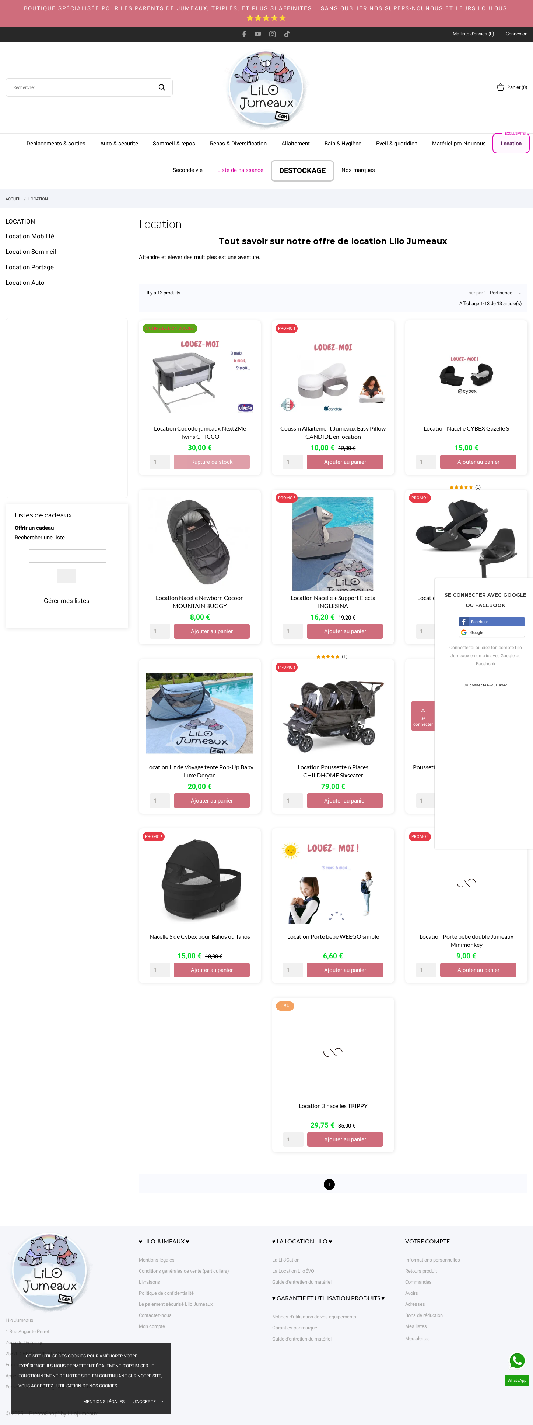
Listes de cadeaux (43, 515)
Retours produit (421, 1271)
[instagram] (272, 34)
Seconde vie (188, 170)
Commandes (418, 1282)
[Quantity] (160, 462)
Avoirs (411, 1293)
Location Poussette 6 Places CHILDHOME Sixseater (333, 771)
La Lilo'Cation (285, 1260)
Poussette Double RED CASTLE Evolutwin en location (466, 771)
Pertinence (501, 293)
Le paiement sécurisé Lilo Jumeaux (176, 1304)
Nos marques (358, 170)
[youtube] (258, 34)
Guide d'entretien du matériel (302, 1282)
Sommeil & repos (174, 143)
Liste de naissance (240, 170)
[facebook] (244, 34)
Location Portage (30, 267)
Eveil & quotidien (396, 143)
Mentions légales (104, 1401)
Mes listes (416, 1326)
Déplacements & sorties (56, 143)
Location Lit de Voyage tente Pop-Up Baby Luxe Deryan (199, 771)
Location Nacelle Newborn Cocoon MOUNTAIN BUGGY (200, 601)
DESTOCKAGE (302, 170)
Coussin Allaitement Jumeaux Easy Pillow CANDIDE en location (333, 432)
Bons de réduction (424, 1315)
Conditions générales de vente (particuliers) (184, 1271)
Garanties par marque (294, 1328)
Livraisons (149, 1282)
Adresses (415, 1304)
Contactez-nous (155, 1315)
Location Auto (25, 282)
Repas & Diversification (238, 143)
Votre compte (427, 1241)
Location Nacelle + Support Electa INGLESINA (333, 601)
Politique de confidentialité (166, 1293)
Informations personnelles (432, 1260)
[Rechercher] (89, 87)
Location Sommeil (31, 251)
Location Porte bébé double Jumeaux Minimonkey (466, 940)
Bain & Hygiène (343, 143)
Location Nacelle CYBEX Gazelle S (466, 428)
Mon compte (152, 1326)
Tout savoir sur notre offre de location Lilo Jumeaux (333, 241)
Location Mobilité (30, 236)
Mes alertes (417, 1338)
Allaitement (295, 143)
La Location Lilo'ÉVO (293, 1271)
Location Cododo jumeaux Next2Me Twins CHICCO (200, 432)
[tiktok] (287, 34)
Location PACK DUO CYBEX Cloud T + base (466, 601)
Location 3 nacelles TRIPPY (333, 1105)
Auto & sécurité (119, 143)
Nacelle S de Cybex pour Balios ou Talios (200, 936)
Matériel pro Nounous (459, 143)
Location (514, 140)
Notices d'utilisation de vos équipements (314, 1316)
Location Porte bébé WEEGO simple (333, 936)
